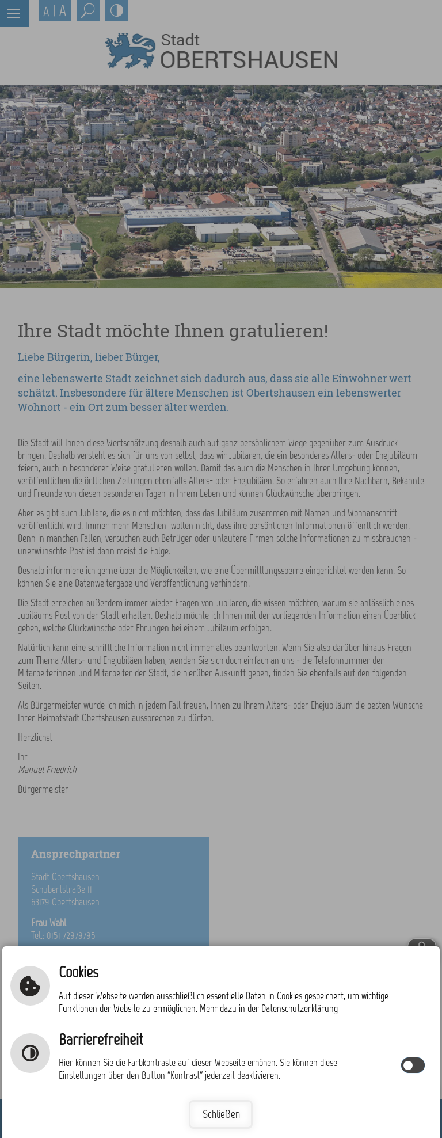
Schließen (221, 1114)
